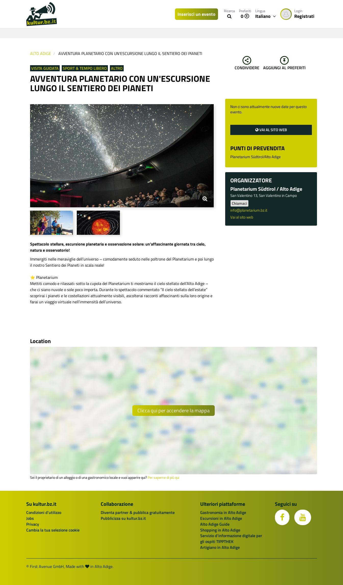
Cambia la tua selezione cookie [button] (53, 530)
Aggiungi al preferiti (284, 63)
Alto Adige (40, 53)
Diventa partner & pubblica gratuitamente (138, 512)
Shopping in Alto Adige (220, 530)
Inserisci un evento (196, 14)
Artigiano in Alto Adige (220, 547)
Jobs (30, 518)
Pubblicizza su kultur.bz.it (123, 518)
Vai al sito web (271, 130)
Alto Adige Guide (215, 524)
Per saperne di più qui (163, 477)
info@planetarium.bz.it (248, 210)
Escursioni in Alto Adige (221, 518)
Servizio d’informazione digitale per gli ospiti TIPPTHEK (231, 539)
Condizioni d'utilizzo (43, 512)
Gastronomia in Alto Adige (223, 512)
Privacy (32, 524)
